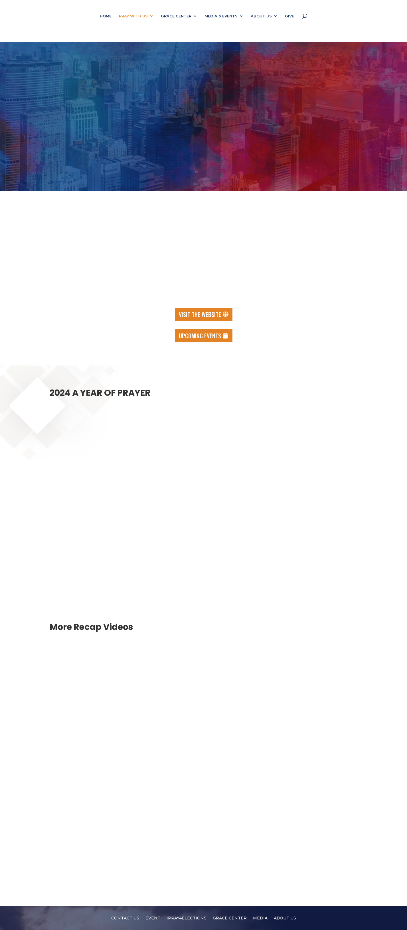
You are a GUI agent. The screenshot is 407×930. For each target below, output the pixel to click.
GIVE (289, 16)
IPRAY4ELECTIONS (186, 918)
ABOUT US (261, 16)
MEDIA (260, 918)
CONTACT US (125, 918)
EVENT (152, 918)
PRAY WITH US (133, 16)
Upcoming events (200, 336)
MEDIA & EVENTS (221, 16)
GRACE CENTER (176, 16)
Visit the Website (200, 314)
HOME (106, 16)
